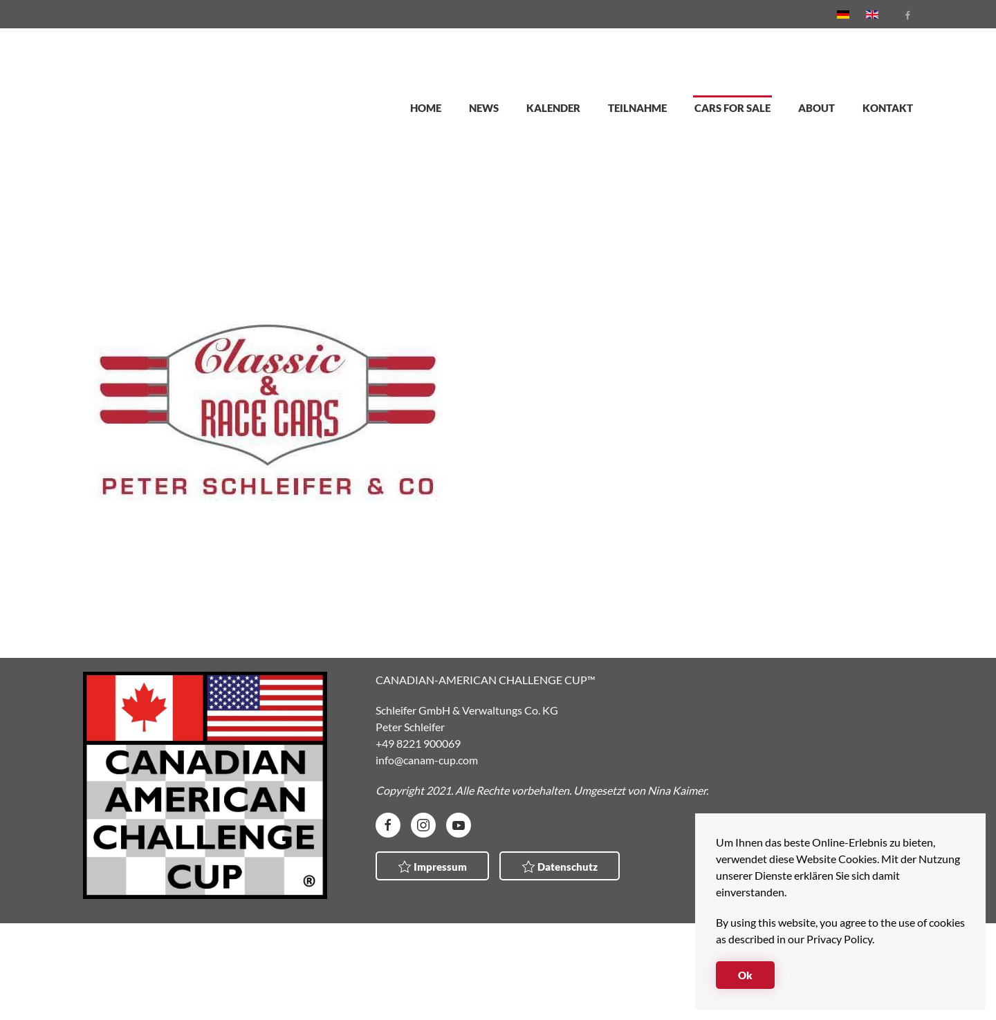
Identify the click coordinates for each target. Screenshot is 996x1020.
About (816, 108)
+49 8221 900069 (418, 743)
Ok (745, 975)
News (484, 108)
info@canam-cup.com (427, 759)
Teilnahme (637, 108)
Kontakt (888, 108)
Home (425, 108)
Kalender (553, 108)
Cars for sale (732, 108)
